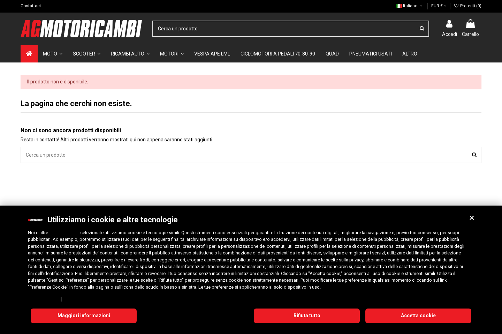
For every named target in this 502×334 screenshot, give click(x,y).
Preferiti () (467, 5)
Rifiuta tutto (307, 315)
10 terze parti (64, 232)
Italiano (410, 5)
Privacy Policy (43, 299)
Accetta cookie (418, 315)
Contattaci (31, 5)
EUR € (439, 5)
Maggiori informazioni (84, 315)
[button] (471, 217)
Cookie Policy (78, 299)
